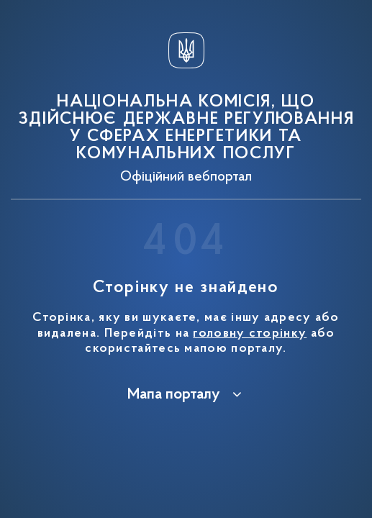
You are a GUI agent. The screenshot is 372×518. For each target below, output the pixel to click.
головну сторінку (250, 333)
